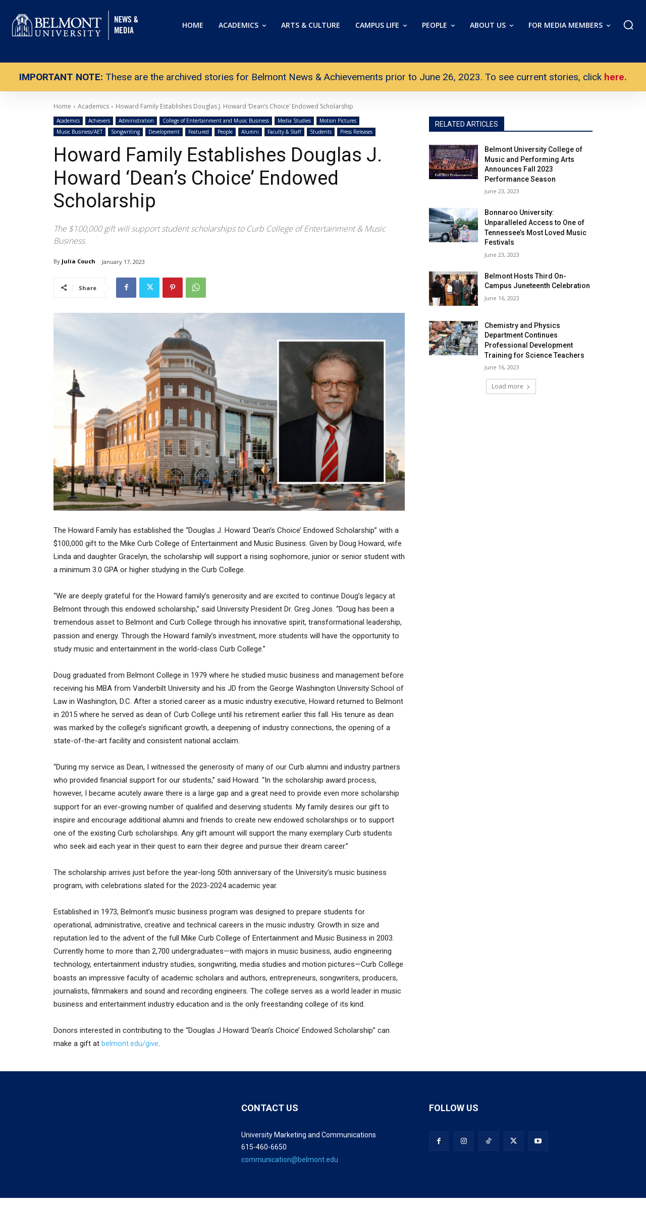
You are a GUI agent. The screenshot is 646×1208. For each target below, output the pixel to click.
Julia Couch (78, 261)
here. (615, 77)
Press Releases (356, 132)
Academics (68, 121)
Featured (198, 132)
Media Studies (294, 121)
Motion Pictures (337, 121)
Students (321, 132)
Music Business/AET (79, 132)
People (225, 132)
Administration (136, 121)
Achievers (99, 121)
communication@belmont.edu (289, 1160)
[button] (628, 24)
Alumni (250, 132)
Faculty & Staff (284, 132)
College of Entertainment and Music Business (215, 121)
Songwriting (125, 132)
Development (164, 132)
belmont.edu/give (129, 1043)
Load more (511, 386)
